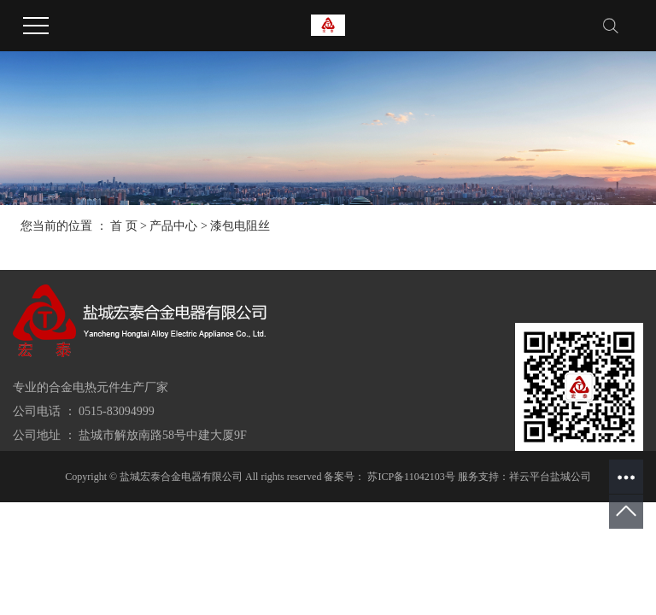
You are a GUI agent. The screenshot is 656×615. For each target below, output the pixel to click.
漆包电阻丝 (240, 226)
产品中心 (173, 226)
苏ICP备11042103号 (410, 477)
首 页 (124, 226)
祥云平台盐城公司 (550, 477)
